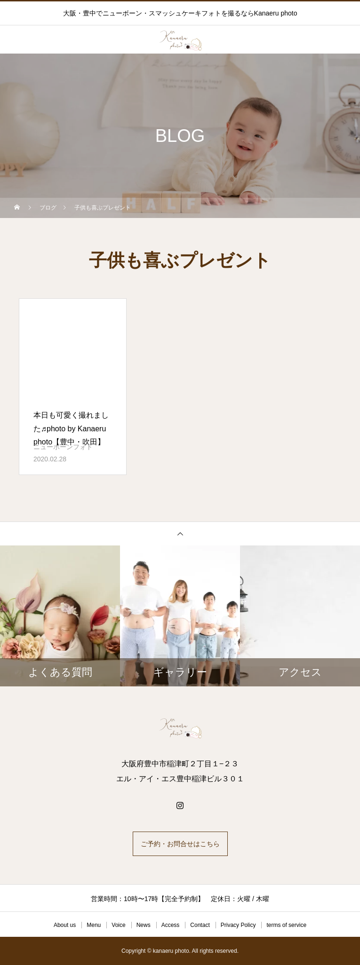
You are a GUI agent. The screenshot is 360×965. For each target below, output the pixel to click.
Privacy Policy (238, 925)
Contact (199, 925)
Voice (118, 925)
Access (170, 925)
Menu (94, 925)
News (143, 925)
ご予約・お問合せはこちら (180, 844)
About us (65, 925)
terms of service (286, 925)
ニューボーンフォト (63, 447)
